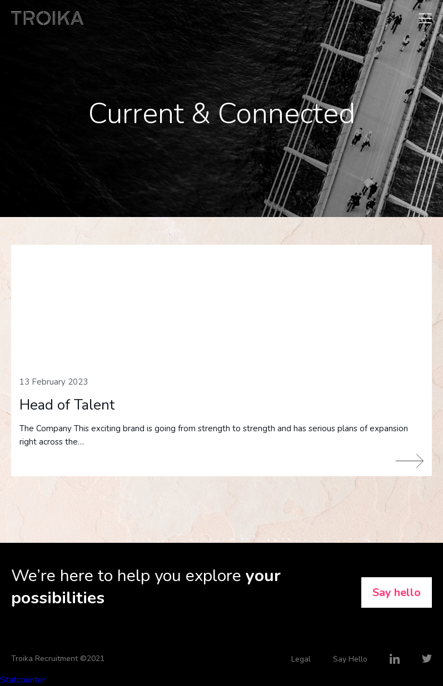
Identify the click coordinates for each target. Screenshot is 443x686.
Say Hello (350, 659)
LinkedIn (395, 659)
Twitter (427, 659)
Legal (301, 659)
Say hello (396, 592)
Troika (47, 18)
